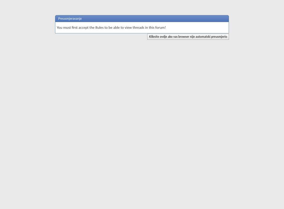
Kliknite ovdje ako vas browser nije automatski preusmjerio (188, 37)
